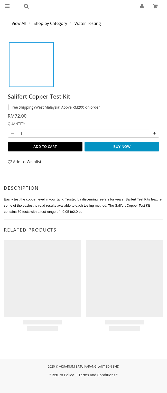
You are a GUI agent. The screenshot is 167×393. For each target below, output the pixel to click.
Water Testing (88, 23)
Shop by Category (50, 23)
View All (19, 23)
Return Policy (63, 374)
